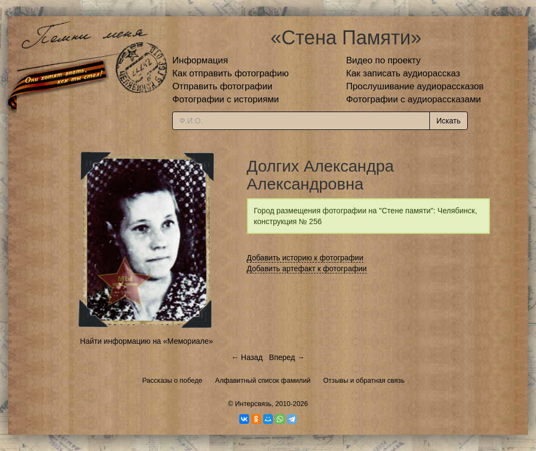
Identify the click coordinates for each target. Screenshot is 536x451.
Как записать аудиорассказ (403, 73)
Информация (200, 60)
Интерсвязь (253, 404)
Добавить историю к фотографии (305, 257)
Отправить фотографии (222, 86)
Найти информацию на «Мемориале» (146, 341)
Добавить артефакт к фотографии (307, 268)
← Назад (247, 357)
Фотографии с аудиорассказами (413, 99)
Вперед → (287, 357)
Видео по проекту (383, 60)
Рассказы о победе (172, 380)
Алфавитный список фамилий (262, 380)
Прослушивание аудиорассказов (414, 86)
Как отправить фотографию (230, 73)
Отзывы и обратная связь (363, 380)
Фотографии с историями (225, 99)
